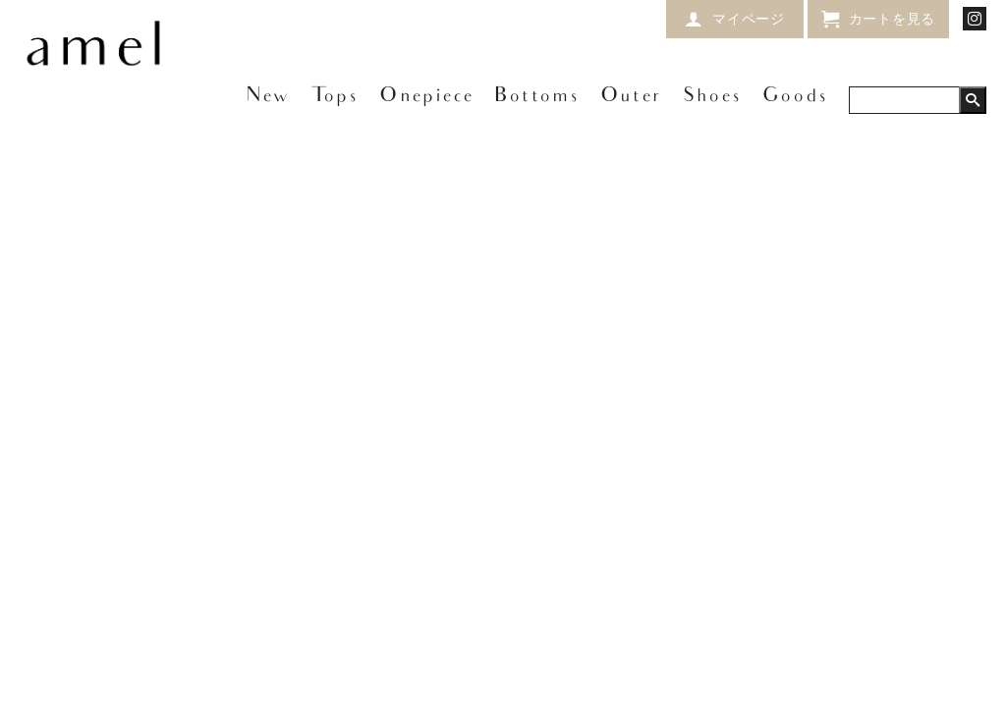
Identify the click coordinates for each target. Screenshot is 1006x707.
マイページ (748, 18)
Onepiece (426, 96)
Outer (630, 96)
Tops (334, 96)
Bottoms (537, 96)
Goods (795, 96)
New (268, 96)
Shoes (712, 96)
